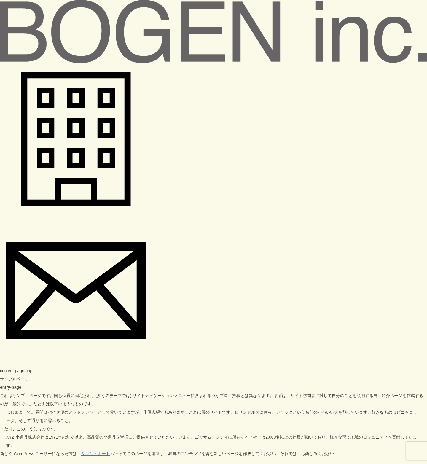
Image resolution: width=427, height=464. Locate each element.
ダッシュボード (95, 453)
